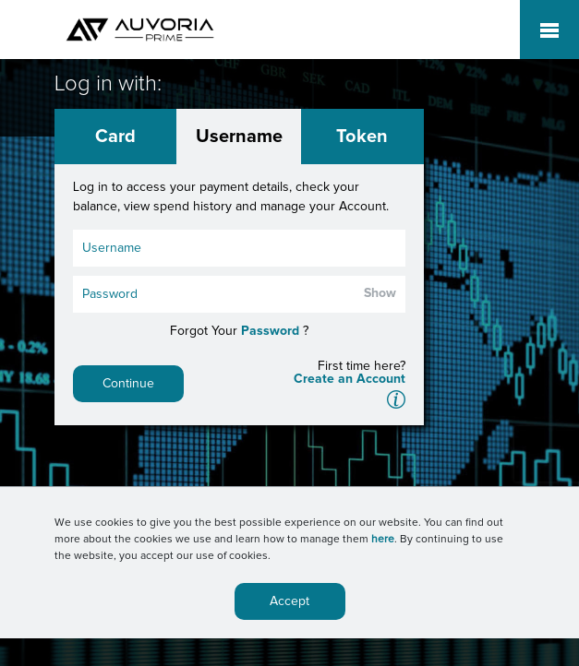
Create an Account (349, 379)
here (382, 539)
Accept (289, 601)
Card (115, 136)
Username (239, 136)
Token (362, 136)
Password (270, 331)
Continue (128, 383)
